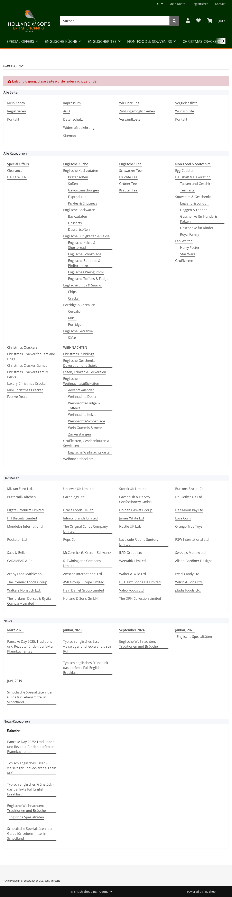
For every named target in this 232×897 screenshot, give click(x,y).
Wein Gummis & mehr (85, 427)
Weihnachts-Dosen (82, 396)
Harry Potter (189, 247)
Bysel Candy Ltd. (187, 574)
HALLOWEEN (17, 177)
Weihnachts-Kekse (82, 414)
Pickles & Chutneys (82, 203)
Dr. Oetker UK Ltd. (189, 497)
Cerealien (75, 311)
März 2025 (15, 630)
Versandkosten (130, 119)
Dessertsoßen (79, 229)
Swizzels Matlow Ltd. (190, 552)
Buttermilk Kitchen (21, 497)
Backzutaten (77, 216)
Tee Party (187, 190)
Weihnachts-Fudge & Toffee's (84, 405)
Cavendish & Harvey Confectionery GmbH (135, 499)
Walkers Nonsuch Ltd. (24, 590)
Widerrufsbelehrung (78, 127)
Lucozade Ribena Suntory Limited (138, 542)
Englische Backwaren (79, 210)
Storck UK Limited (133, 488)
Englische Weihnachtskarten (90, 452)
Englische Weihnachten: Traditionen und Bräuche (138, 644)
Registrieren (200, 4)
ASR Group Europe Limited (83, 582)
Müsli (72, 318)
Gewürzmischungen (83, 190)
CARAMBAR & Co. (20, 561)
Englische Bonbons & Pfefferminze (84, 263)
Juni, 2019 (14, 681)
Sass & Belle (16, 552)
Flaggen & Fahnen (193, 210)
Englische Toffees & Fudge (88, 278)
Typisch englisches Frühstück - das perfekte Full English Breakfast (86, 668)
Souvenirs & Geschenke (193, 197)
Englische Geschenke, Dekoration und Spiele (80, 363)
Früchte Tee (128, 177)
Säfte (72, 337)
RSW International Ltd (192, 539)
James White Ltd (131, 518)
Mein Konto (177, 4)
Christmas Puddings (78, 354)
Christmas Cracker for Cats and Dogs (31, 356)
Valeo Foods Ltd (131, 590)
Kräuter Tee (128, 190)
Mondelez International (25, 526)
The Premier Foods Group (27, 582)
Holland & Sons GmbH (80, 598)
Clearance (14, 170)
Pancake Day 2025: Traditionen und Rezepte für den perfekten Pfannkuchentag (31, 646)
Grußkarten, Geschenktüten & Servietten (86, 443)
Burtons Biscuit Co (189, 488)
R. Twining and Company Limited (82, 563)
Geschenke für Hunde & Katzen (198, 219)
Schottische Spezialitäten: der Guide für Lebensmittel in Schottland (30, 697)
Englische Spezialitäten (194, 636)
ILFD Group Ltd (130, 552)
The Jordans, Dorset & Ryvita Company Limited (29, 601)
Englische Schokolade (84, 254)
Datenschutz (73, 119)
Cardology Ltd (74, 497)
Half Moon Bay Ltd (189, 510)
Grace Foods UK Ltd (78, 510)
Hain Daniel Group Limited (83, 590)
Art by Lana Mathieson (24, 574)
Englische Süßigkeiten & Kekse (86, 236)
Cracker (74, 298)
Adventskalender (81, 390)
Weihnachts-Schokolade (86, 421)
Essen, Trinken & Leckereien (84, 372)
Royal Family (189, 234)
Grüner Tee (128, 183)
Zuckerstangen (79, 434)
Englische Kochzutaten (80, 170)
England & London (194, 203)
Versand (55, 880)
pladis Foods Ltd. (188, 590)
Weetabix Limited (132, 561)
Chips (72, 292)
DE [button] (157, 4)
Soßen (73, 183)
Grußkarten (184, 260)
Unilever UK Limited (78, 488)
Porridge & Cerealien (79, 305)
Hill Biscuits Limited (22, 518)
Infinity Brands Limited (80, 518)
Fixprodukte (77, 197)
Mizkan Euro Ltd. (20, 488)
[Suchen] (115, 21)
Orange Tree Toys (188, 526)
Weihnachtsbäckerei (78, 459)
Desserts (75, 223)
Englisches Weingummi (86, 272)
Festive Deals (17, 396)
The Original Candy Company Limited (85, 529)
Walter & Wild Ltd (132, 574)
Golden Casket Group (135, 510)
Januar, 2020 (184, 630)
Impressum (72, 103)
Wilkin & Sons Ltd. (189, 582)
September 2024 (132, 630)
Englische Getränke (78, 331)
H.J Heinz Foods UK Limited (140, 582)
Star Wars (187, 254)
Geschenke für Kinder (196, 228)
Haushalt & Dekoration (193, 177)
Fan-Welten (184, 241)
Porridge (75, 324)
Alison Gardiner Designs (193, 561)
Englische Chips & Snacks (82, 285)
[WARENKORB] (216, 20)
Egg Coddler (184, 170)
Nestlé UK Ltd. (130, 526)
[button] (188, 20)
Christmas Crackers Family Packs (27, 374)
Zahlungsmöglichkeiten (137, 111)
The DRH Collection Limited (140, 598)
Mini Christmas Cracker (25, 390)
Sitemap (69, 135)
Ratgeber (14, 730)
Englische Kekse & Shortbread (82, 245)
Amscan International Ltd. (83, 574)
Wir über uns (129, 103)
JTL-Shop (210, 892)
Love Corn (183, 518)
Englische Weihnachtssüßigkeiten (81, 381)
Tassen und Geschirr (196, 183)
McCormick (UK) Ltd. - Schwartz (87, 552)
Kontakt (220, 4)
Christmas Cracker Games (27, 365)
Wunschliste (184, 111)
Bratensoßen (78, 177)
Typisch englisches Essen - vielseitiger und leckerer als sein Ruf (87, 646)
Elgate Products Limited (25, 510)
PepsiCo (69, 539)
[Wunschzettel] (198, 20)
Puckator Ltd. (17, 539)
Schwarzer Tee (130, 170)
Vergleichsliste (186, 103)
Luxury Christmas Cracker (27, 383)
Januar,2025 (72, 630)
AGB (66, 111)
